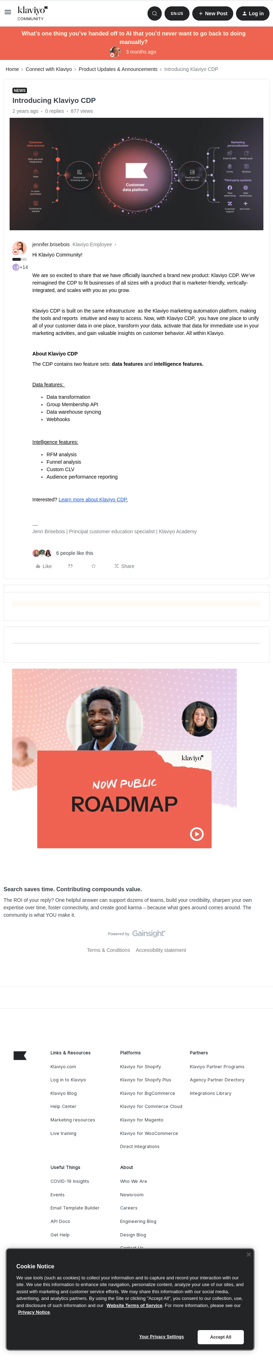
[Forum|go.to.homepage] (33, 13)
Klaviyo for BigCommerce (147, 1093)
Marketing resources (72, 1120)
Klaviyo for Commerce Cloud (151, 1106)
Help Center (63, 1106)
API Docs (60, 1221)
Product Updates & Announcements (118, 69)
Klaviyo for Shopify (140, 1066)
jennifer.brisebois (51, 244)
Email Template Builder (75, 1208)
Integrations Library (210, 1093)
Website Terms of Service (134, 1305)
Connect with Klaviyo (49, 69)
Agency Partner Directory (217, 1079)
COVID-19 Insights (69, 1181)
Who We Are (133, 1181)
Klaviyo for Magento (142, 1120)
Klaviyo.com (63, 1066)
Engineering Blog (138, 1221)
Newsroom (132, 1194)
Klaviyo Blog (63, 1093)
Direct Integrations (140, 1146)
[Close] (249, 1254)
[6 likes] (62, 553)
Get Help (60, 1234)
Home (12, 69)
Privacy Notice (34, 1312)
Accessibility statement (161, 950)
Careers (129, 1208)
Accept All (220, 1337)
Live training (63, 1133)
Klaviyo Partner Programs (217, 1066)
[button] (8, 14)
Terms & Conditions (108, 950)
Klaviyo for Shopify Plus (145, 1079)
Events (57, 1194)
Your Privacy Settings (161, 1336)
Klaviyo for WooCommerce (149, 1133)
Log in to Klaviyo (68, 1079)
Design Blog (133, 1234)
